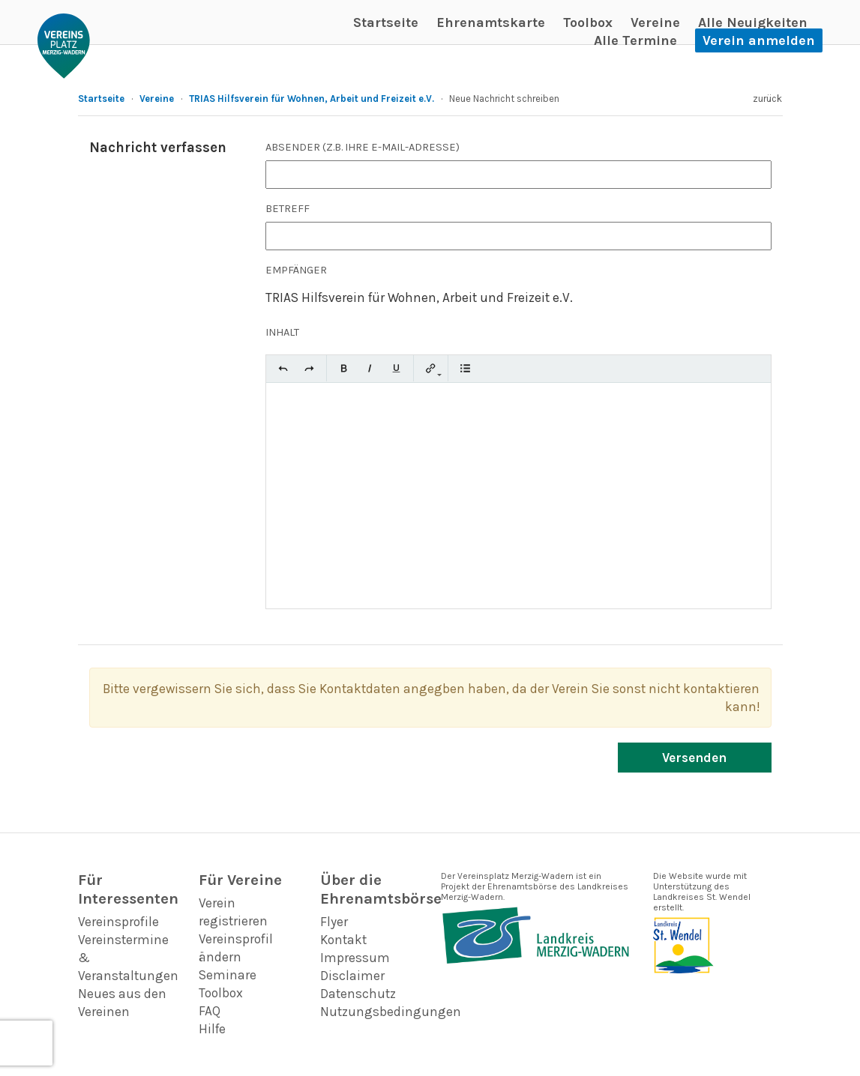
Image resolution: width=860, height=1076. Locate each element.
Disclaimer (352, 975)
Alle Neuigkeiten (753, 22)
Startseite (385, 22)
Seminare (227, 974)
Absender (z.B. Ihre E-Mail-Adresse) (362, 147)
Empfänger (296, 270)
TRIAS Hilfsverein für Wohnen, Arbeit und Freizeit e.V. (311, 98)
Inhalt (282, 332)
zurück (767, 98)
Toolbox (588, 22)
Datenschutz (358, 993)
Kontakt (343, 939)
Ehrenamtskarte (490, 22)
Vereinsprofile (118, 921)
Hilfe (212, 1028)
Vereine (655, 22)
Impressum (355, 957)
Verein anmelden (759, 40)
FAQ (209, 1010)
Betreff (287, 208)
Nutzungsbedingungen (390, 1011)
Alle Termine (635, 40)
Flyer (334, 921)
